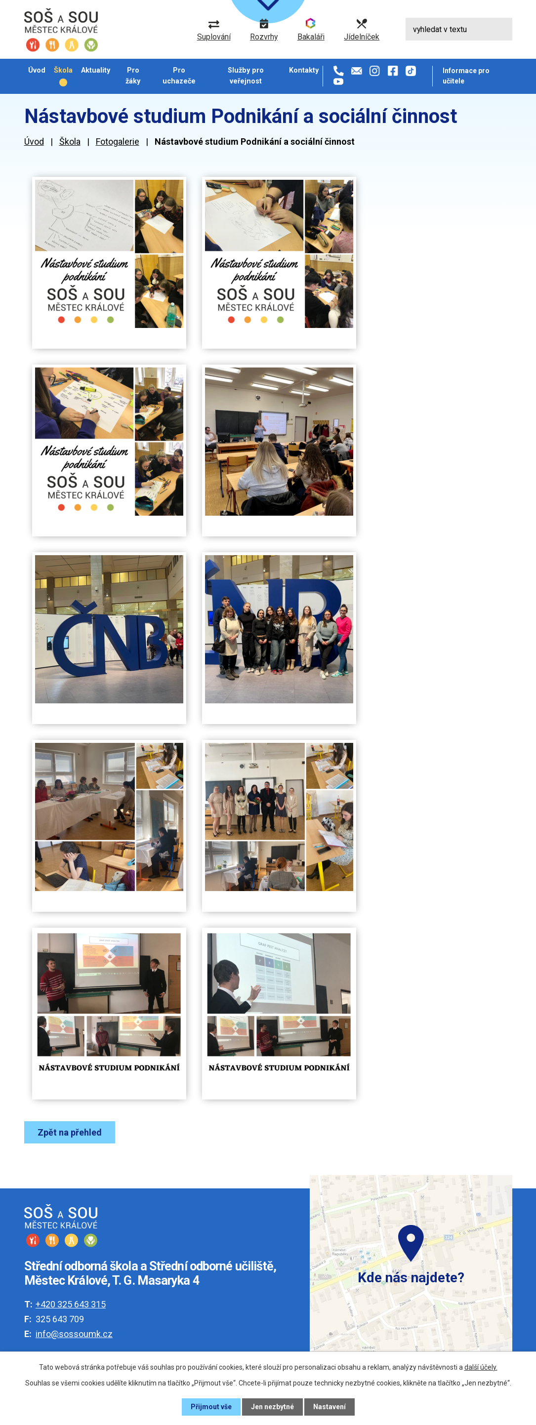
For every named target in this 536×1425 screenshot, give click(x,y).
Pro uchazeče (179, 75)
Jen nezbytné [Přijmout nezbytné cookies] (272, 1407)
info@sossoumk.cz (74, 1334)
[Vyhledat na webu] (459, 29)
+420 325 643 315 (71, 1304)
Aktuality (95, 70)
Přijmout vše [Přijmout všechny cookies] (211, 1407)
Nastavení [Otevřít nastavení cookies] (329, 1407)
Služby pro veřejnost (246, 75)
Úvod (36, 70)
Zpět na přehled (70, 1132)
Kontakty (304, 70)
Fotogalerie (117, 141)
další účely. (480, 1367)
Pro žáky (132, 75)
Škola (63, 70)
